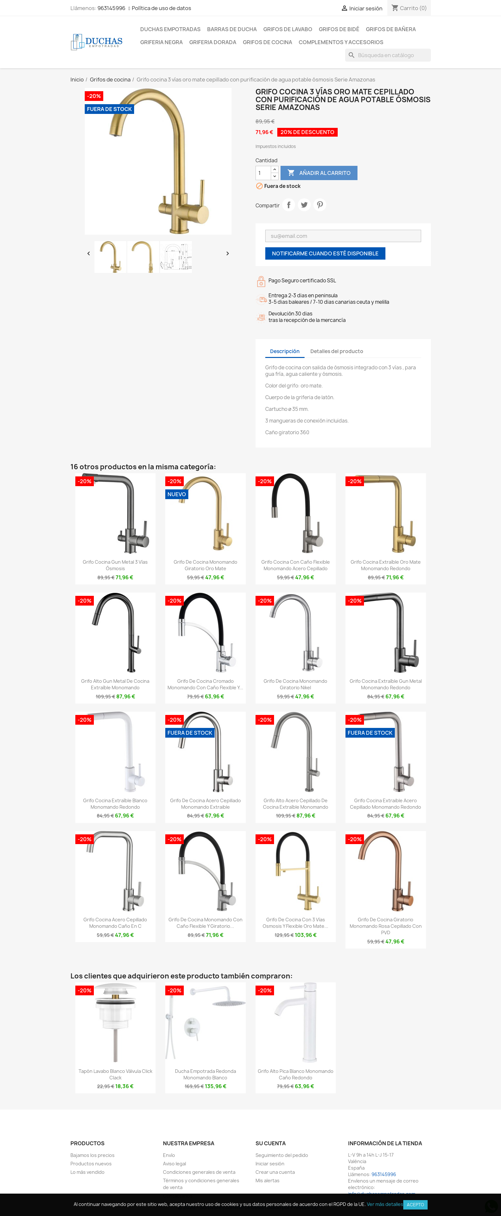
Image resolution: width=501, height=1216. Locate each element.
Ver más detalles (385, 1204)
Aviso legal (174, 1164)
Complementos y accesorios (341, 42)
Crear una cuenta (275, 1172)
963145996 (111, 8)
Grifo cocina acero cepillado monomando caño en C (115, 922)
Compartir (288, 204)
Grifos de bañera (391, 29)
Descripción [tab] (285, 351)
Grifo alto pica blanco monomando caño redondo (295, 1074)
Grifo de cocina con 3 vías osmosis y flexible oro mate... (295, 922)
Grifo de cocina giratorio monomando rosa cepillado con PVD (386, 926)
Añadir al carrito (319, 173)
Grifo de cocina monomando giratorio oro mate (205, 565)
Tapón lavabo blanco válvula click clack (115, 1074)
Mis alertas (268, 1180)
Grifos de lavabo (287, 29)
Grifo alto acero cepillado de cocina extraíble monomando (295, 803)
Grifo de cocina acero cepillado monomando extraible (205, 803)
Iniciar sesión (270, 1164)
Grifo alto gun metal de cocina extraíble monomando (115, 684)
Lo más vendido (87, 1172)
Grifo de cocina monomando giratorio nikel (295, 684)
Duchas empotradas (170, 29)
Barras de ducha (232, 29)
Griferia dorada (212, 42)
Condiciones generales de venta (199, 1172)
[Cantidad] (263, 173)
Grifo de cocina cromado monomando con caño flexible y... (205, 684)
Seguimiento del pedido (282, 1155)
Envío (169, 1155)
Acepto (415, 1205)
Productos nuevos (91, 1164)
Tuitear (304, 204)
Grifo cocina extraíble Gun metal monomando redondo (386, 684)
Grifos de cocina (267, 42)
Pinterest (319, 204)
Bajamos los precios (92, 1155)
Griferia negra (161, 42)
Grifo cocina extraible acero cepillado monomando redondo (385, 803)
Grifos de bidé (339, 29)
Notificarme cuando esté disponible (325, 253)
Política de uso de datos (161, 8)
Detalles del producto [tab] (336, 351)
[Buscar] (388, 55)
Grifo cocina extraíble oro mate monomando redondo (386, 565)
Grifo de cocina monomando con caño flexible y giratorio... (206, 922)
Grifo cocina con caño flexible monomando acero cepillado (295, 565)
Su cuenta (271, 1143)
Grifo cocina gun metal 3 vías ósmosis (115, 565)
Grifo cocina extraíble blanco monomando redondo (115, 803)
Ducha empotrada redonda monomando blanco (205, 1074)
